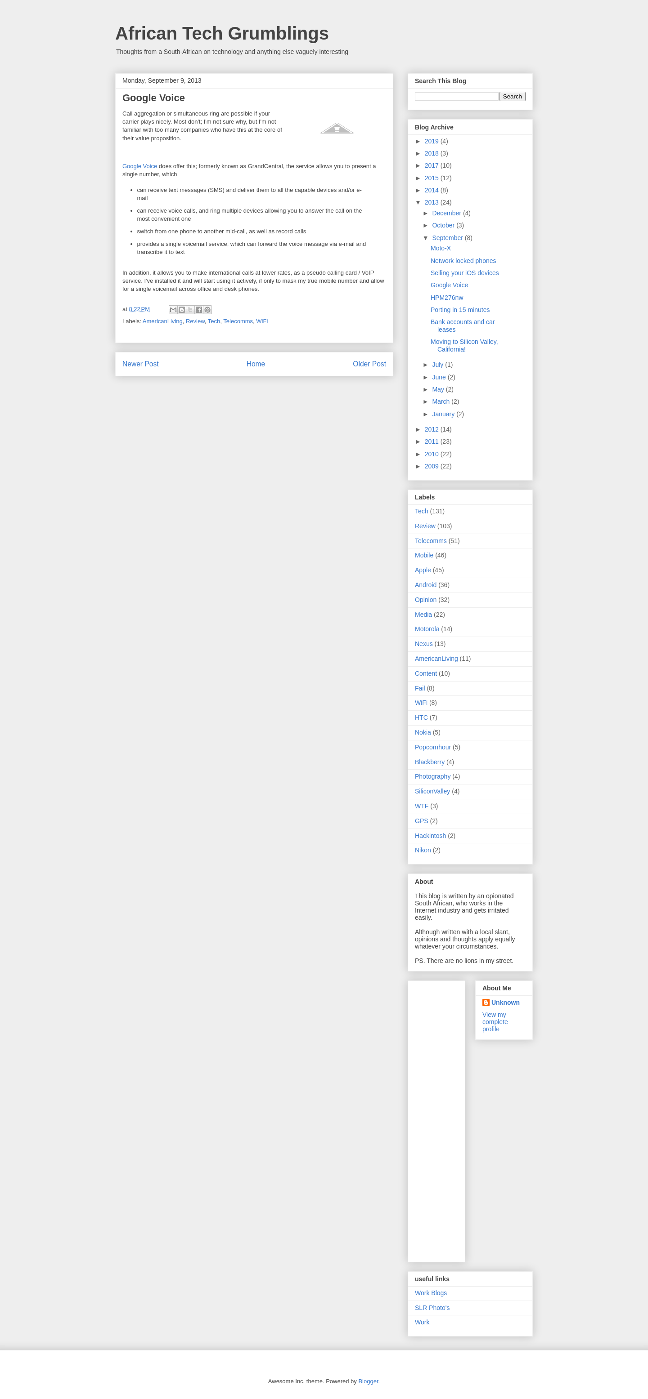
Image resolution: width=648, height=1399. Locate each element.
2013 (433, 202)
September (448, 237)
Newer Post (140, 364)
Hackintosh (430, 835)
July (438, 364)
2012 (433, 429)
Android (425, 584)
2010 (433, 454)
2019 (433, 141)
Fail (420, 688)
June (439, 377)
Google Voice (139, 166)
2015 (433, 178)
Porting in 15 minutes (460, 309)
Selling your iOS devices (465, 272)
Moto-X (441, 248)
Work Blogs (431, 1293)
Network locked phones (463, 260)
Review (195, 321)
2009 (433, 466)
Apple (423, 570)
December (447, 213)
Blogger (368, 1381)
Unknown (505, 1002)
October (444, 225)
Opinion (425, 599)
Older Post (369, 364)
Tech (214, 321)
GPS (421, 820)
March (441, 401)
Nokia (423, 732)
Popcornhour (433, 747)
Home (256, 364)
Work (422, 1322)
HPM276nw (447, 297)
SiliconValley (432, 791)
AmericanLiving (163, 321)
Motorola (427, 629)
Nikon (423, 850)
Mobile (424, 555)
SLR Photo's (432, 1307)
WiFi (262, 321)
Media (423, 614)
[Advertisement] (451, 1119)
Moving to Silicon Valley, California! (464, 345)
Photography (432, 776)
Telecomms (238, 321)
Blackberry (430, 762)
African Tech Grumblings (222, 33)
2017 (433, 165)
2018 (433, 153)
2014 (433, 190)
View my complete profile (495, 1022)
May (439, 389)
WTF (421, 806)
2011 (433, 441)
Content (426, 673)
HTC (421, 717)
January (444, 414)
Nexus (424, 643)
